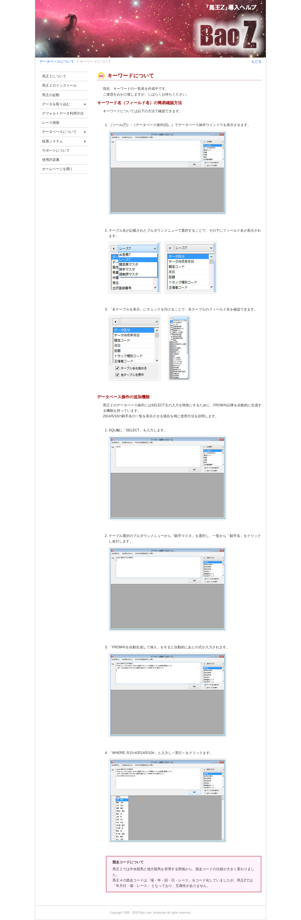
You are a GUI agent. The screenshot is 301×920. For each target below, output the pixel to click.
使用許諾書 (50, 160)
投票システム (52, 141)
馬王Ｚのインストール (59, 85)
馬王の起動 (50, 95)
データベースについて (56, 62)
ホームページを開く (57, 169)
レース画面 (50, 123)
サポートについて (56, 150)
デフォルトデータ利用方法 (63, 113)
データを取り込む (56, 104)
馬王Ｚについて (54, 76)
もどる (256, 62)
